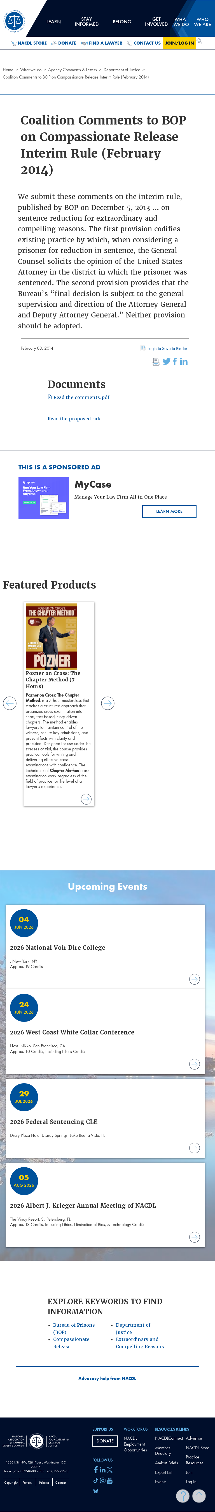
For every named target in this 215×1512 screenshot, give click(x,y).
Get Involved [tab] (156, 23)
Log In (191, 1482)
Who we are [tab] (202, 21)
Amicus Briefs (166, 1463)
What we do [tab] (181, 21)
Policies (44, 1482)
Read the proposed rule (75, 419)
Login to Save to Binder (163, 349)
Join (189, 1472)
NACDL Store (29, 43)
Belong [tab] (121, 23)
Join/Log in (179, 43)
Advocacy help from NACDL (107, 1378)
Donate (63, 43)
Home (8, 70)
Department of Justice (122, 70)
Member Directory (163, 1450)
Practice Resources (195, 1460)
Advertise (194, 1438)
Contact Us (144, 43)
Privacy (27, 1482)
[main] (107, 709)
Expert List (163, 1472)
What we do (30, 70)
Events (160, 1482)
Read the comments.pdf (78, 397)
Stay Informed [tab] (86, 23)
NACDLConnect (169, 1438)
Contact (60, 1482)
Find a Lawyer (101, 43)
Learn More (169, 511)
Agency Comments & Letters (72, 70)
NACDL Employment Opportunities (135, 1444)
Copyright (11, 1482)
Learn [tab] (53, 23)
